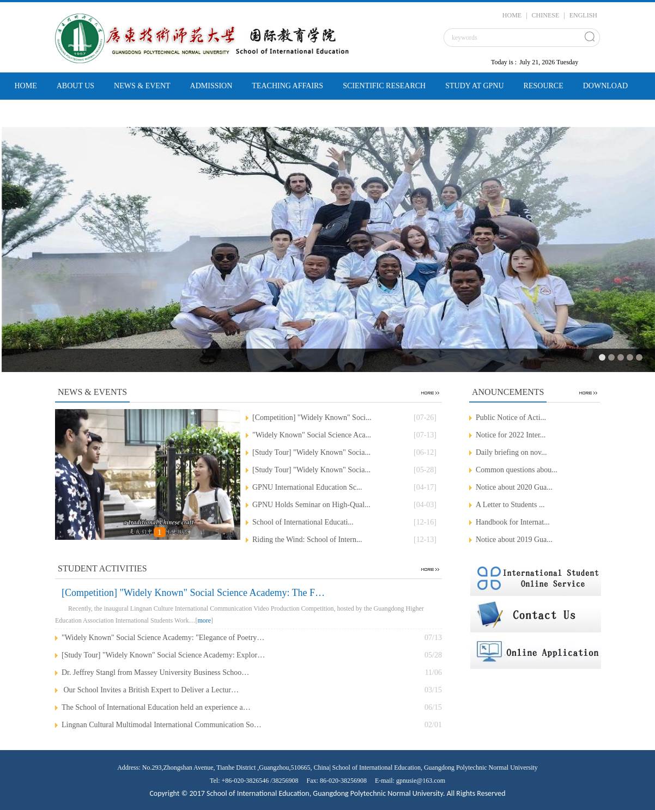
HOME (511, 15)
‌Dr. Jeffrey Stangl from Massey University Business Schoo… (155, 672)
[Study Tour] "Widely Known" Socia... (311, 452)
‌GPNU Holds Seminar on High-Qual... (311, 505)
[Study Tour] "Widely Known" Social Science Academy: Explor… (163, 655)
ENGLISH (583, 15)
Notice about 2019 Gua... (514, 539)
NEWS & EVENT (142, 86)
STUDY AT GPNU (474, 86)
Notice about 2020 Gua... (514, 487)
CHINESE (546, 15)
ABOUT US (75, 86)
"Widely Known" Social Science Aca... (311, 435)
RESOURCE (543, 86)
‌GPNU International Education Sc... (307, 487)
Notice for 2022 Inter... (510, 435)
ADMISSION (211, 86)
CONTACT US (38, 113)
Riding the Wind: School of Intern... (307, 539)
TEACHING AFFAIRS (287, 86)
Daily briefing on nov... (511, 452)
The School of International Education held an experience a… (156, 707)
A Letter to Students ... (510, 505)
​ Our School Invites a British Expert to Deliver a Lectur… (150, 690)
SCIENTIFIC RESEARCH (384, 86)
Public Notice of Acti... (511, 417)
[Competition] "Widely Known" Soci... (312, 417)
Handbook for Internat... (513, 522)
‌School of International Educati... (303, 522)
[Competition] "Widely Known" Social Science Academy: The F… (193, 592)
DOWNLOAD (605, 86)
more (204, 620)
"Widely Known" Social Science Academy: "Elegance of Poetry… (163, 638)
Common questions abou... (516, 470)
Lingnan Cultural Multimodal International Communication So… (162, 725)
